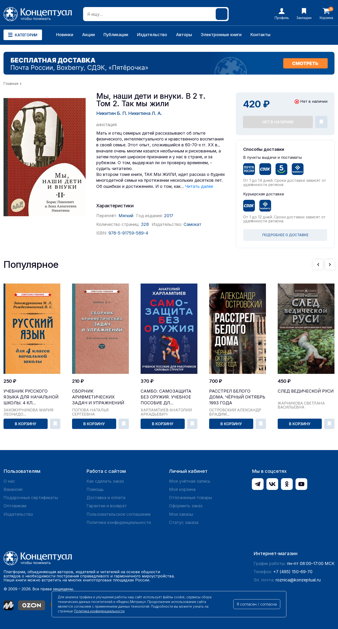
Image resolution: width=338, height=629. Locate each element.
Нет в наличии (277, 122)
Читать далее (199, 186)
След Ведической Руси (306, 391)
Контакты (260, 34)
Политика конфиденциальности (118, 522)
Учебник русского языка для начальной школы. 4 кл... (31, 397)
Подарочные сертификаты (31, 497)
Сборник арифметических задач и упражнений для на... (98, 397)
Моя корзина (182, 489)
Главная (11, 83)
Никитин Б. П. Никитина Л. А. (129, 113)
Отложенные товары (190, 497)
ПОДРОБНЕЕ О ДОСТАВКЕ (285, 235)
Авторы (184, 34)
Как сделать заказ (105, 481)
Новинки (64, 34)
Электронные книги (221, 34)
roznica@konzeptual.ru (298, 579)
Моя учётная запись (190, 481)
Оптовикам (15, 505)
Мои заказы (181, 514)
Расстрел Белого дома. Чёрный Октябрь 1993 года (237, 397)
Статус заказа (183, 522)
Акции (88, 34)
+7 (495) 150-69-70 (292, 571)
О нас (9, 481)
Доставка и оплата (105, 497)
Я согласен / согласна (257, 604)
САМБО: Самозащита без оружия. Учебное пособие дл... (166, 397)
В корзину (25, 423)
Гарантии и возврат (106, 505)
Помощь (95, 489)
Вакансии (13, 489)
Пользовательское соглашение (118, 514)
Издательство (152, 34)
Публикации (116, 34)
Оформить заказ (186, 505)
